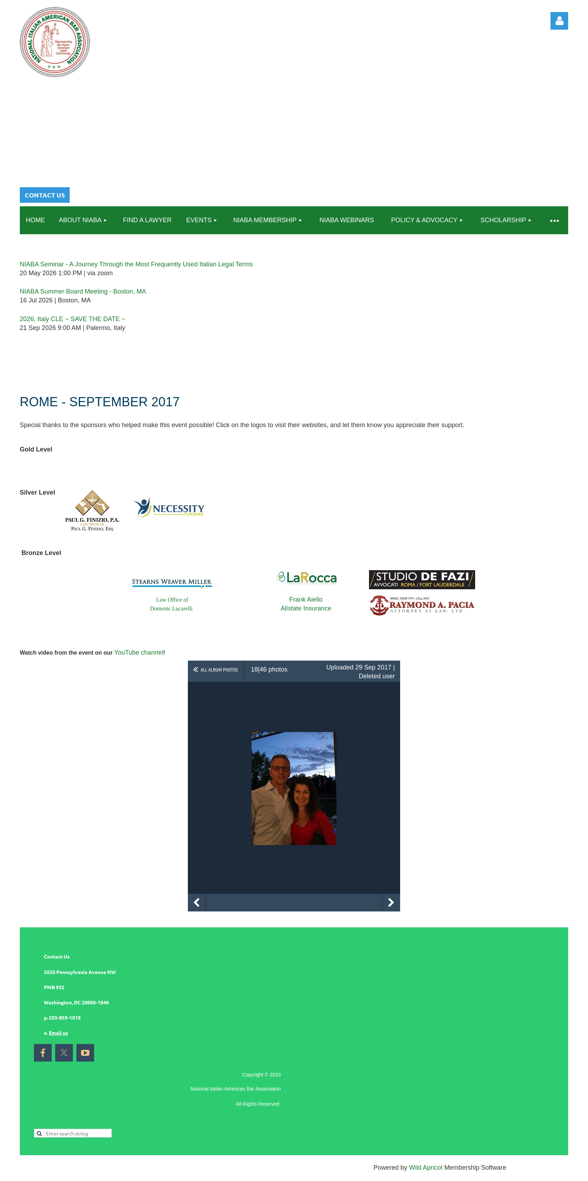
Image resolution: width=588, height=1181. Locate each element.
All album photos (219, 669)
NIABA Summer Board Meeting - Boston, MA (83, 291)
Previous (197, 902)
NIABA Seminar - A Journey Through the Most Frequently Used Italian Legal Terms (136, 264)
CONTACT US (45, 195)
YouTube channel (138, 652)
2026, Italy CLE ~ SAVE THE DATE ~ (72, 319)
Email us (58, 1032)
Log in (559, 21)
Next (391, 902)
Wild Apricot (426, 1167)
